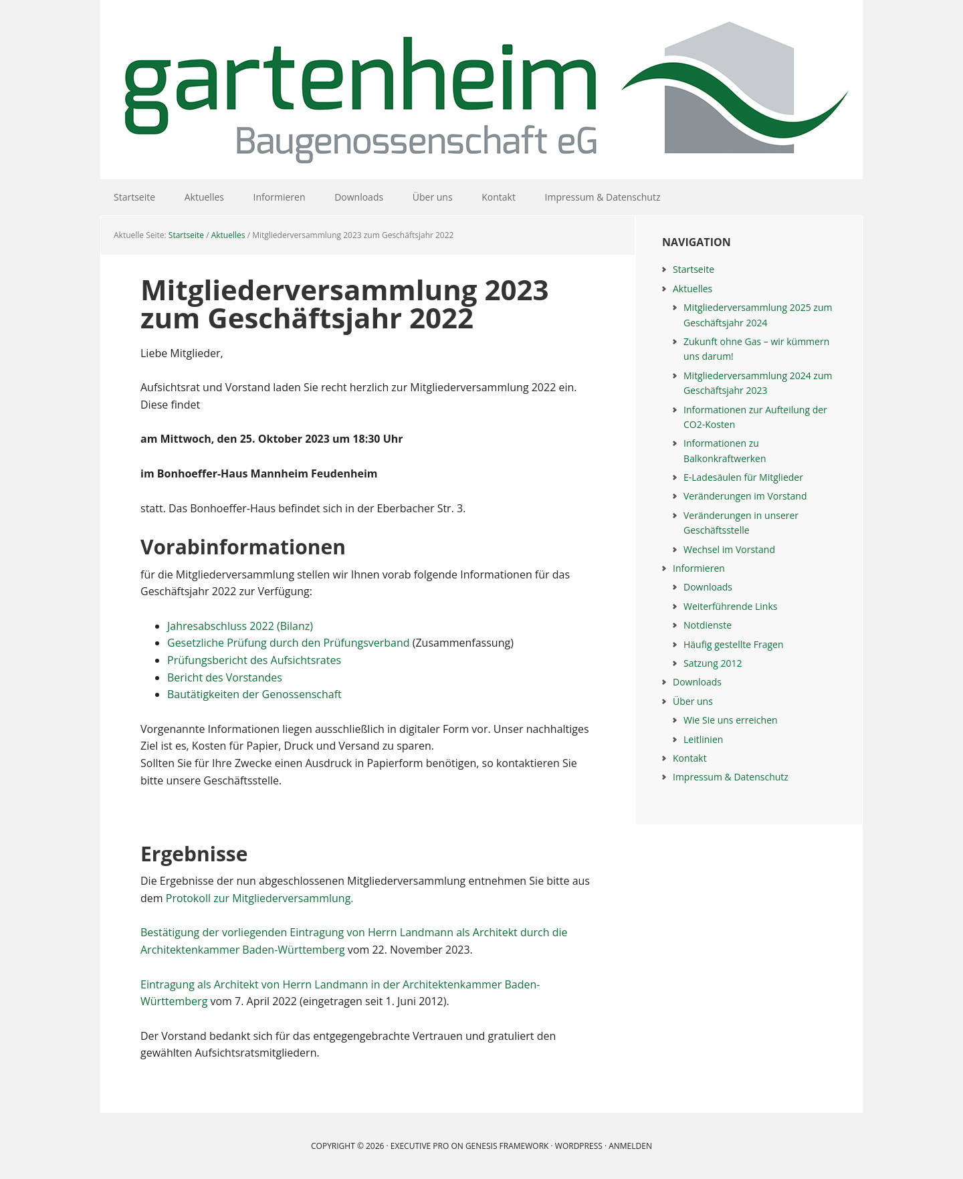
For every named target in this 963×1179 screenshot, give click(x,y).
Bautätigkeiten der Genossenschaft (254, 694)
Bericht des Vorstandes (224, 677)
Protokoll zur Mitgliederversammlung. (260, 898)
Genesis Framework (507, 1146)
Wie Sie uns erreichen (730, 720)
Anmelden (630, 1146)
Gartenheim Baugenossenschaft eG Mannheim (481, 89)
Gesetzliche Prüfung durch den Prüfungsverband (288, 642)
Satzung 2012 (712, 663)
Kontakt (690, 758)
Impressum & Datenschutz (730, 776)
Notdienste (707, 625)
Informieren (699, 568)
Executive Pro (420, 1146)
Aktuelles (692, 288)
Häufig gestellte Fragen (733, 644)
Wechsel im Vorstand (729, 549)
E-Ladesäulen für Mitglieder (743, 477)
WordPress (579, 1146)
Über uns (693, 701)
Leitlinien (703, 739)
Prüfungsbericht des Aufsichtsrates (254, 660)
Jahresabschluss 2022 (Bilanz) (240, 626)
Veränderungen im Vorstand (745, 496)
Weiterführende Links (730, 606)
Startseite (693, 269)
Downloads (707, 586)
